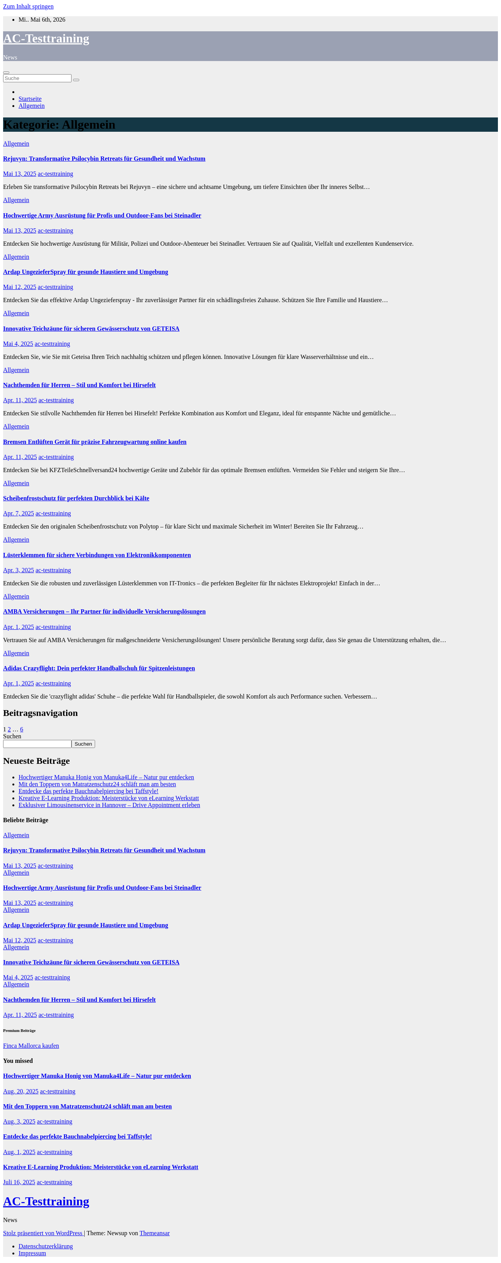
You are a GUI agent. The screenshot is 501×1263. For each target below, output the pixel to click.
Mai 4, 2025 (18, 343)
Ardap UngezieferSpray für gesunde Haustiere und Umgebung (85, 272)
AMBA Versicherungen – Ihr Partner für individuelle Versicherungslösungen (104, 611)
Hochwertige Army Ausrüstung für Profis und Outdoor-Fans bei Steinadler (102, 215)
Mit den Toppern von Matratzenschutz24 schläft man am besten (97, 784)
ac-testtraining (55, 173)
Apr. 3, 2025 (18, 570)
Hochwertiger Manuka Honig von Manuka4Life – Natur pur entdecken (106, 777)
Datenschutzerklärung (46, 1246)
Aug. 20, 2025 (21, 1091)
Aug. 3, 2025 (19, 1121)
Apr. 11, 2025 (20, 400)
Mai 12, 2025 (19, 287)
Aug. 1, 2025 (19, 1152)
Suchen (12, 736)
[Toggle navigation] (6, 72)
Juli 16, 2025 (19, 1182)
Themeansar (155, 1233)
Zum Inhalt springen (28, 6)
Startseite (30, 98)
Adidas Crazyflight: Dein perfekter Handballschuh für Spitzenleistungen (99, 668)
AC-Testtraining (46, 38)
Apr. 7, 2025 (18, 513)
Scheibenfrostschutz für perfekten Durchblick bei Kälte (76, 498)
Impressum (32, 1253)
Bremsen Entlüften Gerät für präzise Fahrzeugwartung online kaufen (95, 442)
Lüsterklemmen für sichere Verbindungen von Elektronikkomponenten (97, 555)
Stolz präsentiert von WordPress (43, 1233)
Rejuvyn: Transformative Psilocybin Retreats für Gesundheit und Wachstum (104, 158)
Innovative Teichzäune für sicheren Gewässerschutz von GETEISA (91, 328)
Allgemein (32, 105)
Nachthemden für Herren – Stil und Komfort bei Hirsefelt (79, 385)
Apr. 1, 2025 (18, 627)
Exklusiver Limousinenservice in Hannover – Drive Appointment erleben (109, 805)
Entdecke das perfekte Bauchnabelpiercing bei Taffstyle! (88, 791)
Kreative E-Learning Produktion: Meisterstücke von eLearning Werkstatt (109, 798)
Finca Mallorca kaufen (31, 1045)
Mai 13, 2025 (19, 173)
